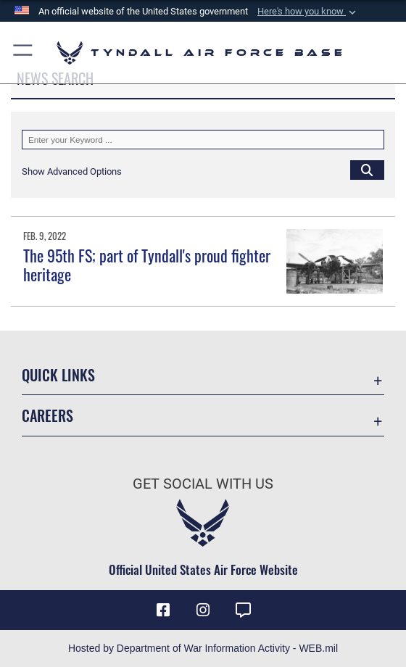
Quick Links (58, 375)
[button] (308, 11)
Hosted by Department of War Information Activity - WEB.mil (203, 648)
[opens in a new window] (243, 610)
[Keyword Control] (203, 139)
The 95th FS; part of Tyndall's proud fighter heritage (146, 265)
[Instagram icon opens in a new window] (203, 610)
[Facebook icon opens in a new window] (163, 610)
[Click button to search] (367, 170)
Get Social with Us (203, 483)
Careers (47, 415)
